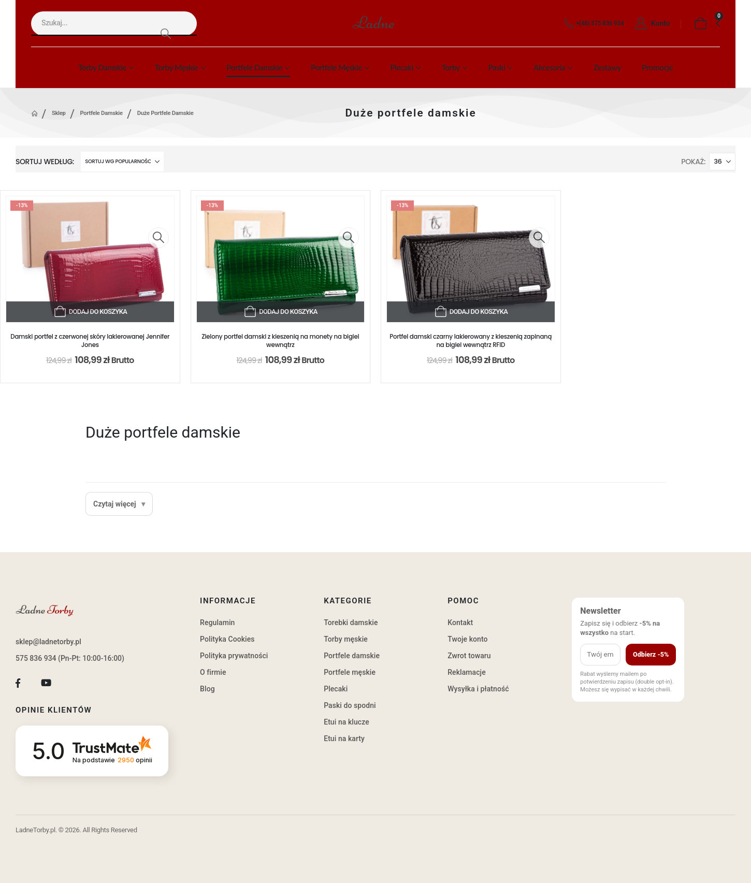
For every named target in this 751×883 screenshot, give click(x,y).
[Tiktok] (74, 682)
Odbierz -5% (651, 654)
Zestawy (607, 67)
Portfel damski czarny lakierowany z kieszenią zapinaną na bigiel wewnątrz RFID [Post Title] (470, 340)
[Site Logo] (393, 23)
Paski (497, 67)
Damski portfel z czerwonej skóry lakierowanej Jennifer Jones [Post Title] (89, 340)
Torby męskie (176, 67)
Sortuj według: (45, 161)
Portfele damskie (254, 67)
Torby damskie (102, 67)
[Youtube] (46, 682)
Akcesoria (549, 67)
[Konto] (650, 24)
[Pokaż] (722, 161)
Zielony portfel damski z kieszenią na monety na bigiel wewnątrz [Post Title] (280, 340)
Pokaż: (693, 161)
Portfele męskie (336, 67)
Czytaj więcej (114, 504)
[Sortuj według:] (122, 161)
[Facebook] (17, 682)
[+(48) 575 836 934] (592, 24)
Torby (451, 67)
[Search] (165, 33)
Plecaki (402, 67)
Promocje (657, 67)
